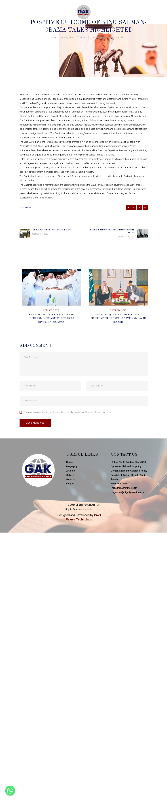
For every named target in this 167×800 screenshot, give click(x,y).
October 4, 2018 (118, 310)
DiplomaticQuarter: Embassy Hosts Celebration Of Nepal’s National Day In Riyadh (118, 318)
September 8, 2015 (69, 16)
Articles (70, 470)
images (70, 483)
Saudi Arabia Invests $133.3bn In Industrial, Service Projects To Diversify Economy (51, 318)
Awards (70, 479)
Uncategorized (91, 16)
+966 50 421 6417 (120, 483)
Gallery (70, 475)
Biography (71, 466)
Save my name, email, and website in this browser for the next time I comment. (69, 412)
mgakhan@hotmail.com (124, 488)
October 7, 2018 (51, 310)
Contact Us (124, 455)
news (28, 208)
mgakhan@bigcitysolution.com (128, 492)
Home (53, 37)
